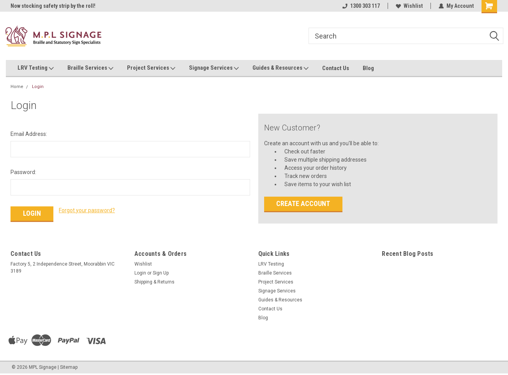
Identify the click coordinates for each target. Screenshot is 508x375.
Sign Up (161, 273)
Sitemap (69, 367)
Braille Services (90, 68)
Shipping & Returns (154, 282)
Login (38, 86)
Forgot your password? (87, 210)
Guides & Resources (280, 68)
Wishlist (409, 6)
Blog (368, 68)
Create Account (303, 203)
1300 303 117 (361, 6)
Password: (23, 172)
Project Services (151, 68)
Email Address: (29, 134)
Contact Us (335, 68)
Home (17, 86)
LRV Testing (36, 68)
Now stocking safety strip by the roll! (53, 6)
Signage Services (214, 68)
